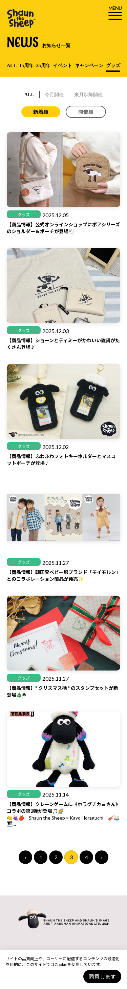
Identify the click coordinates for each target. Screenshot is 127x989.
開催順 (85, 112)
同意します (102, 976)
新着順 (40, 112)
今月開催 (54, 94)
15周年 (26, 65)
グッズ (113, 65)
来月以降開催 (88, 94)
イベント (62, 65)
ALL (12, 65)
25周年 (43, 65)
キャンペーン (89, 65)
